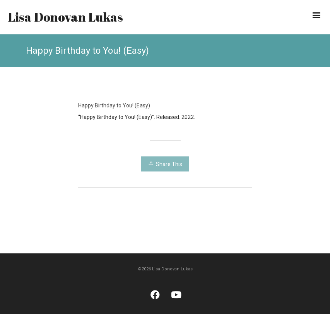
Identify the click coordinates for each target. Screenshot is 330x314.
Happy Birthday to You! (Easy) (114, 105)
